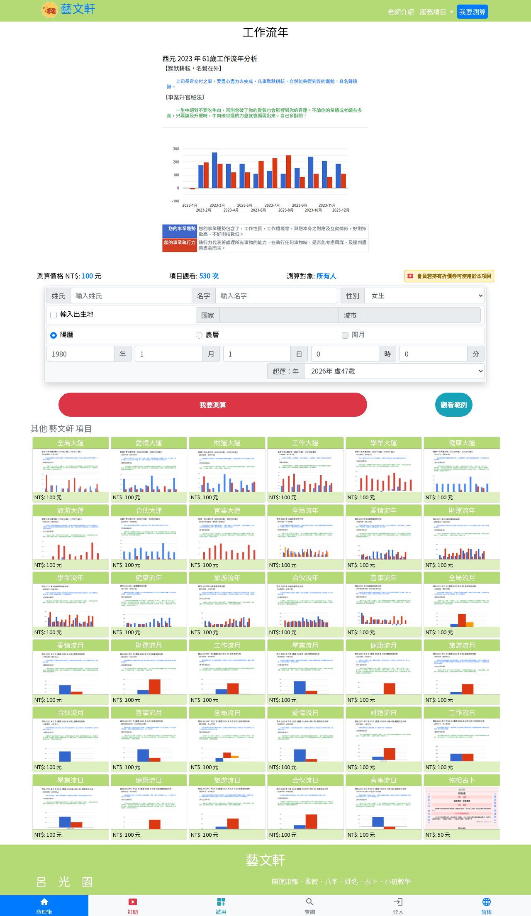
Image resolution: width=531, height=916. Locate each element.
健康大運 (462, 442)
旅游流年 (227, 577)
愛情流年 (383, 510)
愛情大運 (149, 442)
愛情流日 (305, 712)
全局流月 (462, 577)
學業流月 (305, 645)
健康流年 (149, 577)
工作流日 (462, 712)
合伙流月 (70, 712)
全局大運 (70, 442)
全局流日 (227, 712)
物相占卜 (462, 780)
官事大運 (227, 510)
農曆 (212, 334)
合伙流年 (305, 577)
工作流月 (227, 645)
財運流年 (462, 510)
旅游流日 (227, 780)
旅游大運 (70, 510)
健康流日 (149, 780)
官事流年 (383, 577)
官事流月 (149, 712)
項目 (433, 12)
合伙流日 (305, 780)
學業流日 (70, 780)
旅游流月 (462, 645)
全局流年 (305, 510)
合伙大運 (149, 510)
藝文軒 (68, 8)
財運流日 (383, 712)
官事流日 (383, 780)
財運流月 (149, 645)
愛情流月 (70, 645)
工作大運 (305, 442)
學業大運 (383, 442)
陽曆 (66, 334)
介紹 (400, 12)
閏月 (358, 334)
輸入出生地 (76, 314)
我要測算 (213, 405)
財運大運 (227, 442)
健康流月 (383, 645)
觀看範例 (454, 405)
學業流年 (70, 577)
